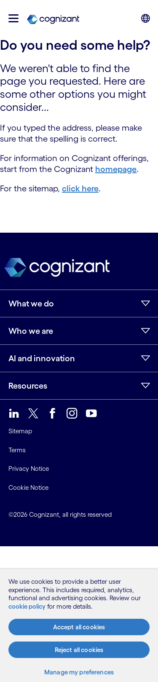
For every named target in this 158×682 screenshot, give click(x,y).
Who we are (30, 331)
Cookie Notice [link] (28, 487)
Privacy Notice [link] (28, 468)
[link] (53, 18)
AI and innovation (41, 358)
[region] (79, 625)
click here (80, 188)
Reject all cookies (79, 649)
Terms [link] (17, 450)
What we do (31, 303)
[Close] (145, 577)
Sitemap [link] (20, 431)
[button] (13, 18)
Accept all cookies (79, 627)
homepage (116, 169)
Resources (27, 385)
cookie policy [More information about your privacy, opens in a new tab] (27, 606)
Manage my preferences (79, 672)
